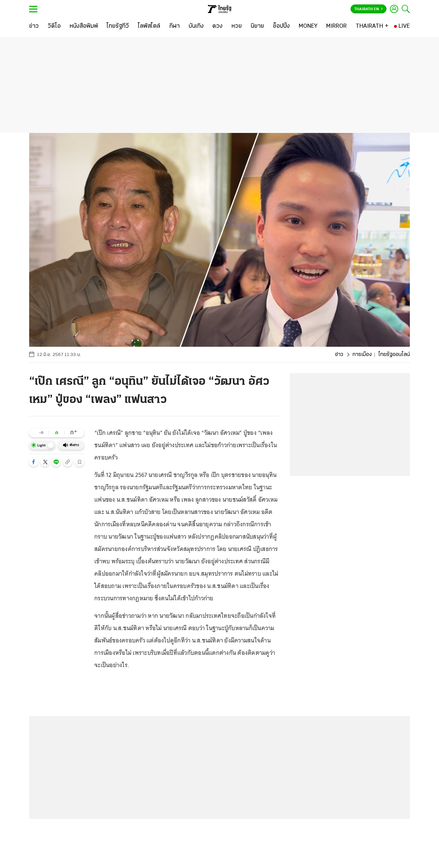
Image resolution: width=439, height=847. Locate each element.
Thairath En (368, 9)
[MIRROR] (336, 26)
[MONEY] (308, 26)
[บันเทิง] (196, 26)
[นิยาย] (257, 26)
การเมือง (362, 354)
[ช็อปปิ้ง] (281, 26)
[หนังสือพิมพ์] (84, 26)
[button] (33, 461)
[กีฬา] (174, 26)
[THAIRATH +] (372, 26)
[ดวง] (217, 26)
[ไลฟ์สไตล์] (149, 26)
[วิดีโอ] (54, 26)
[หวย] (237, 26)
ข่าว (339, 354)
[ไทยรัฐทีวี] (118, 26)
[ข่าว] (34, 26)
